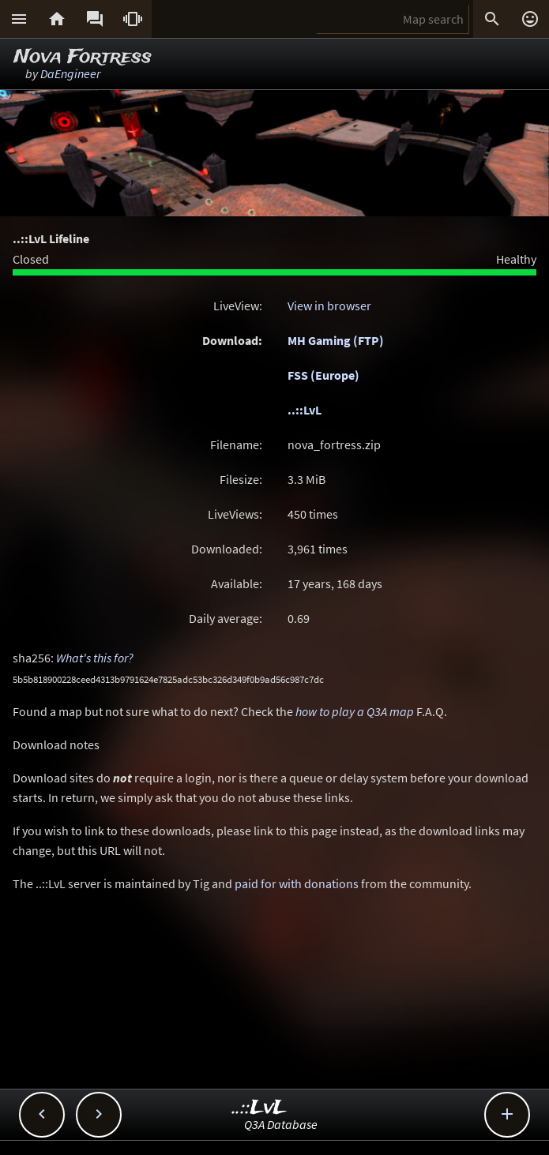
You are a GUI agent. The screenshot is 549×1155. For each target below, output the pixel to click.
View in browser (329, 305)
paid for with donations (297, 883)
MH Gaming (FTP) (336, 340)
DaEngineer (70, 73)
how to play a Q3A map (354, 711)
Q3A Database (281, 1124)
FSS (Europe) (323, 375)
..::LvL (305, 410)
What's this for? (94, 658)
